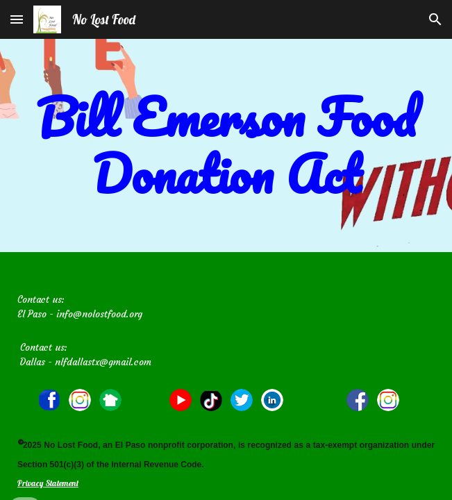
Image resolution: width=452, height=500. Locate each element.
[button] (16, 19)
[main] (226, 145)
